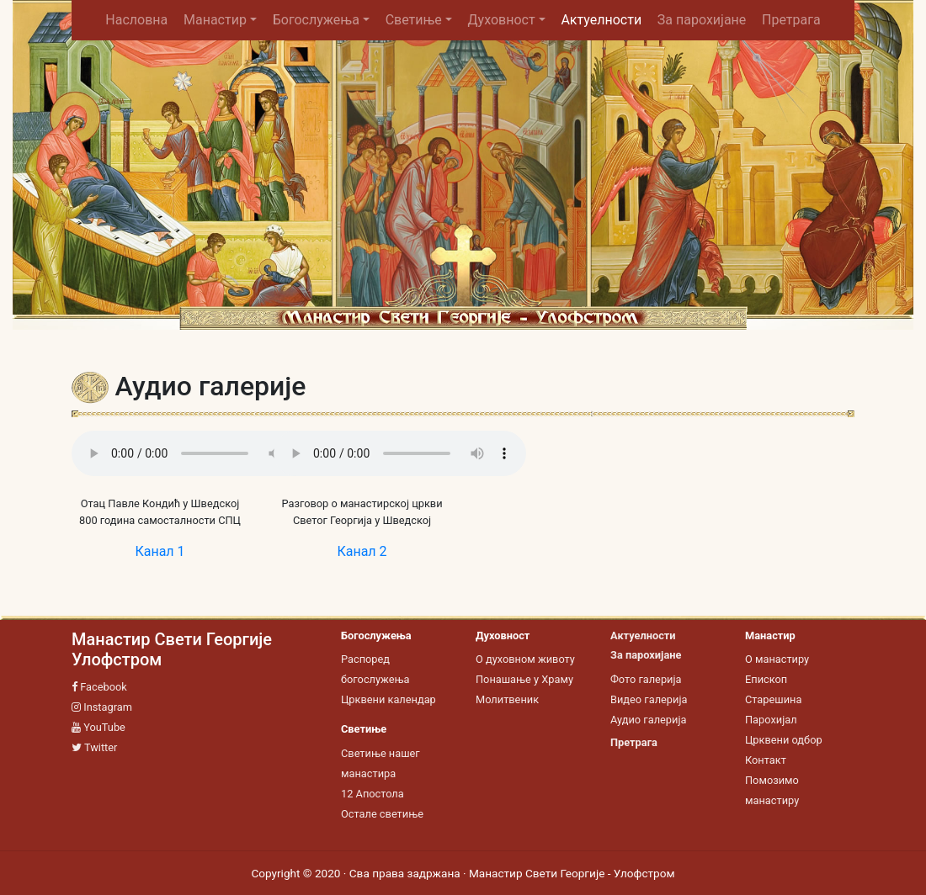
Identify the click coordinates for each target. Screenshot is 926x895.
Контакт (765, 760)
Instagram (102, 707)
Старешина (773, 699)
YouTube (98, 727)
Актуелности (601, 20)
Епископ (766, 679)
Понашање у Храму (524, 679)
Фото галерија (646, 679)
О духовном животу (525, 659)
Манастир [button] (215, 20)
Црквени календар (388, 699)
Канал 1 (159, 551)
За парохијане (701, 20)
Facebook (99, 687)
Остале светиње (382, 814)
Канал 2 (361, 551)
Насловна (140, 19)
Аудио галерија (648, 719)
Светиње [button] (414, 20)
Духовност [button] (501, 20)
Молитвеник (507, 699)
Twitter (94, 747)
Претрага (791, 20)
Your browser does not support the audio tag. (198, 453)
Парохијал (771, 719)
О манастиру (777, 659)
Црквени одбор (783, 739)
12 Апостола (372, 793)
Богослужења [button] (316, 20)
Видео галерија (648, 699)
